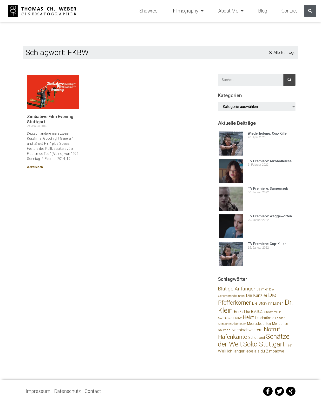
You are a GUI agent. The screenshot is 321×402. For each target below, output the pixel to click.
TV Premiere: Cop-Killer (267, 244)
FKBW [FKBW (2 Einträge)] (237, 318)
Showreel (148, 11)
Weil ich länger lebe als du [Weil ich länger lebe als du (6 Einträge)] (241, 351)
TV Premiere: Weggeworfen (270, 216)
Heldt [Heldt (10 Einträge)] (248, 317)
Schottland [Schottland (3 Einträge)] (256, 338)
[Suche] (310, 11)
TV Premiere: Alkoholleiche (270, 161)
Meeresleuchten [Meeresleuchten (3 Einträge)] (259, 324)
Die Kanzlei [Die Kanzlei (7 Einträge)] (256, 295)
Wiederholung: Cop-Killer (268, 133)
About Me (231, 11)
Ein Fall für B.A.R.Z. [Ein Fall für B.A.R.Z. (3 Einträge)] (248, 312)
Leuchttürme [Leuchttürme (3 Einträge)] (264, 318)
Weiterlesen (35, 167)
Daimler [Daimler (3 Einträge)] (262, 289)
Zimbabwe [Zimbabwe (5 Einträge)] (275, 351)
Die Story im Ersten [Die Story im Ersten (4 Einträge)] (267, 303)
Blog (262, 11)
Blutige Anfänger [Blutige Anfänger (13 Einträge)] (236, 289)
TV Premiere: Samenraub (268, 188)
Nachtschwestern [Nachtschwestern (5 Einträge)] (247, 330)
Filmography (188, 11)
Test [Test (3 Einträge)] (289, 345)
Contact (289, 11)
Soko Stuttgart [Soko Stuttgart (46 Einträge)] (264, 344)
